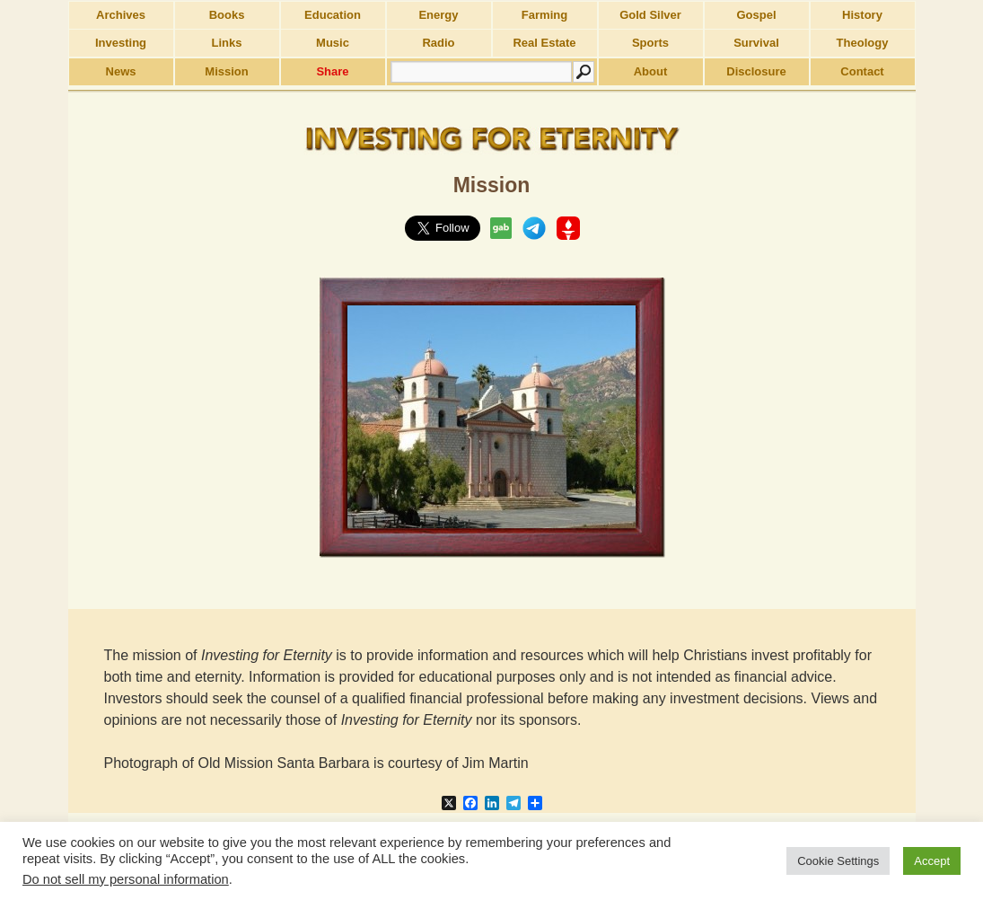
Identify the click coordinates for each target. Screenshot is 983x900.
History (862, 15)
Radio (438, 42)
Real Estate (544, 42)
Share (332, 71)
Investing (120, 42)
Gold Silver (650, 15)
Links (227, 42)
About (651, 71)
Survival (756, 42)
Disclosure (756, 71)
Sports (650, 42)
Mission (226, 71)
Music (332, 42)
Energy (438, 15)
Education (332, 15)
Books (227, 15)
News (121, 71)
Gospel (756, 15)
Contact (861, 71)
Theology (863, 42)
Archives (120, 15)
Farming (544, 15)
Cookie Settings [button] (838, 861)
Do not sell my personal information (125, 879)
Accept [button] (932, 861)
